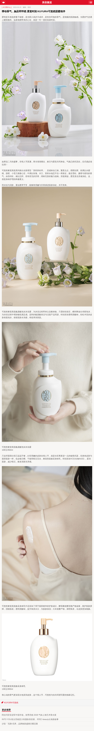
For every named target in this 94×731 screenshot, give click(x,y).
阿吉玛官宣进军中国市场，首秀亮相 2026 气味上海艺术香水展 (29, 715)
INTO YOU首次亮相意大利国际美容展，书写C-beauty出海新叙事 (30, 719)
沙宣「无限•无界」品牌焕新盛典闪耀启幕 (20, 724)
